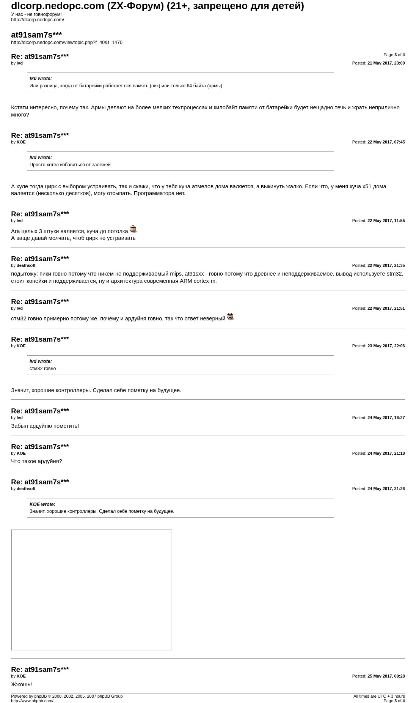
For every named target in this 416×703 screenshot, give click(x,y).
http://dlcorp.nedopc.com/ (37, 19)
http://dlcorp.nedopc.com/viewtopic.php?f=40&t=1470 (66, 42)
